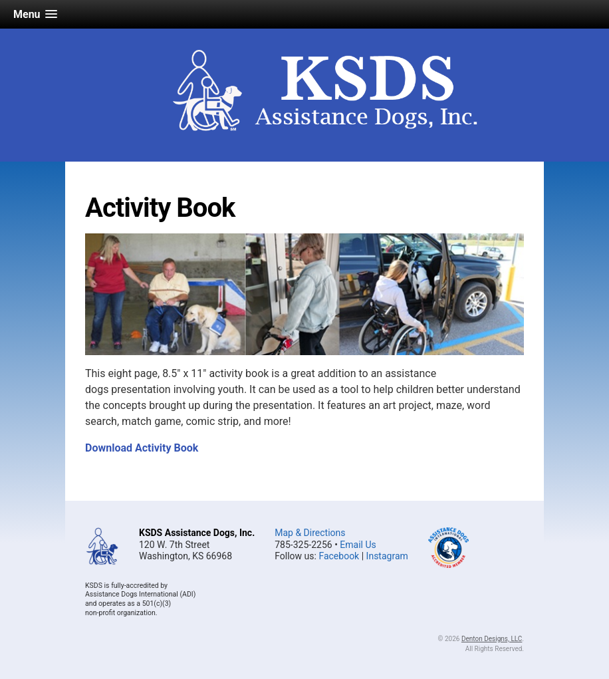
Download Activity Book (141, 448)
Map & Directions (310, 532)
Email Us (358, 544)
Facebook (338, 556)
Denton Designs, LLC (491, 638)
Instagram (387, 556)
